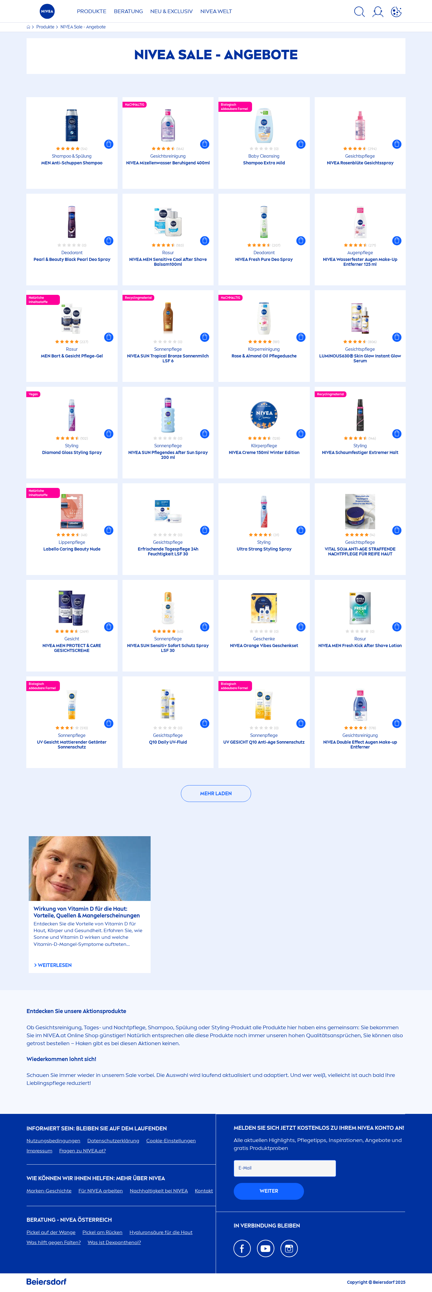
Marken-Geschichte (49, 1191)
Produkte (91, 11)
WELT (216, 11)
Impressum (39, 1151)
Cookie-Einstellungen (171, 1141)
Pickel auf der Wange (51, 1232)
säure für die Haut (161, 1232)
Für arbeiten (101, 1191)
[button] (108, 144)
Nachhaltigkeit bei (159, 1191)
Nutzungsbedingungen (53, 1141)
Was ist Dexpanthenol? (114, 1242)
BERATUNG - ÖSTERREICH (69, 1220)
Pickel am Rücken (102, 1232)
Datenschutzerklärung (113, 1141)
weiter (269, 1191)
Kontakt (204, 1191)
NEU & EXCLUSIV (171, 11)
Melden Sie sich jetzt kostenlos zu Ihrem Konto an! (319, 1128)
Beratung (128, 11)
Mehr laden (216, 793)
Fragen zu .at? (82, 1151)
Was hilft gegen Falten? (54, 1242)
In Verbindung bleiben (267, 1226)
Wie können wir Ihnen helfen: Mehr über (96, 1178)
